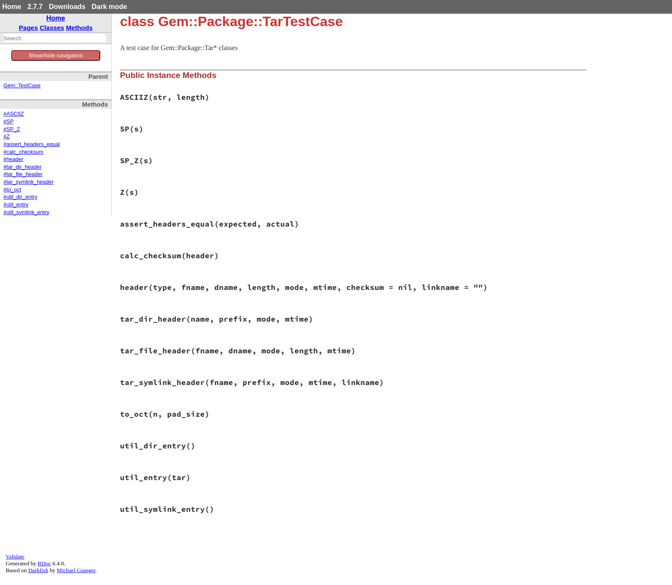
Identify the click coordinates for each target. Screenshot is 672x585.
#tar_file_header (22, 174)
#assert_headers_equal (31, 144)
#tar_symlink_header (28, 182)
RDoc (44, 563)
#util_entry (15, 205)
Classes (52, 27)
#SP (8, 122)
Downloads (67, 6)
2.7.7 (35, 6)
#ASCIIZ (13, 114)
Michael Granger (76, 570)
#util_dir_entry (20, 197)
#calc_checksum (23, 152)
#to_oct (12, 190)
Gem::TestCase (22, 86)
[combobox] (54, 38)
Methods (79, 27)
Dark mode (109, 6)
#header (13, 159)
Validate (15, 556)
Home (11, 6)
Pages (28, 27)
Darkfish (38, 570)
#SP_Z (11, 129)
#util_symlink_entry (26, 212)
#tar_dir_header (22, 167)
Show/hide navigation (56, 55)
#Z (6, 137)
